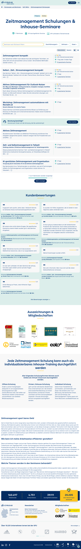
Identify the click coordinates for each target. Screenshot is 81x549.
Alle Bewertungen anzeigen (40, 299)
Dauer (74, 44)
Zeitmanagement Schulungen (40, 7)
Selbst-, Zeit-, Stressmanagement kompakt (23, 70)
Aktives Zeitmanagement (15, 130)
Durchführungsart (51, 44)
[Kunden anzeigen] (75, 526)
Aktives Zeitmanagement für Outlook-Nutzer (24, 84)
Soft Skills (26, 7)
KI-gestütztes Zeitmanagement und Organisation (26, 161)
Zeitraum (64, 44)
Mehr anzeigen (40, 181)
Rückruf (72, 2)
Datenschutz (48, 545)
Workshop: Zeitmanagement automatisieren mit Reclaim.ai (25, 103)
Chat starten (72, 122)
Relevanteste (61, 50)
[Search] (23, 44)
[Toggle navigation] (79, 3)
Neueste (69, 50)
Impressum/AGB (38, 545)
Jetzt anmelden (31, 516)
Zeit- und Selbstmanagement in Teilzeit (21, 145)
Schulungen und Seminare (12, 7)
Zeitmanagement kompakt (15, 56)
